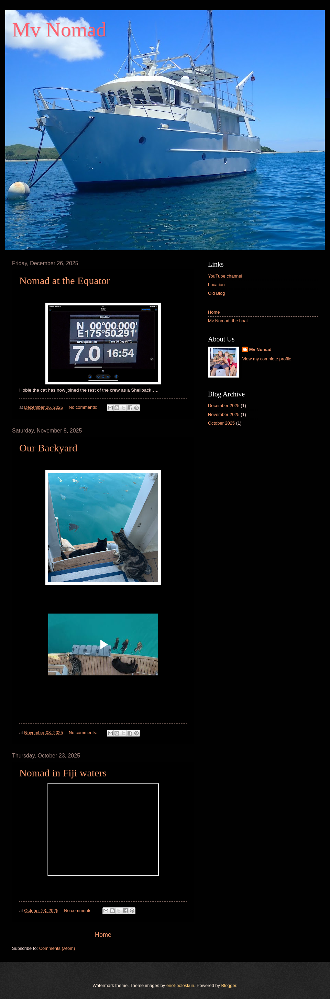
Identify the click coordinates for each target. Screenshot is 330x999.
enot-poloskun (180, 985)
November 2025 (224, 414)
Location (216, 284)
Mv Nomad (260, 349)
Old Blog (216, 293)
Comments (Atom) (57, 948)
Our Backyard (48, 447)
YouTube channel (225, 276)
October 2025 (221, 423)
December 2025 (224, 405)
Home (103, 934)
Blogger (228, 985)
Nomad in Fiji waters (63, 772)
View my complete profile (267, 358)
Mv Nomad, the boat (228, 320)
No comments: (84, 407)
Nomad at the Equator (64, 280)
